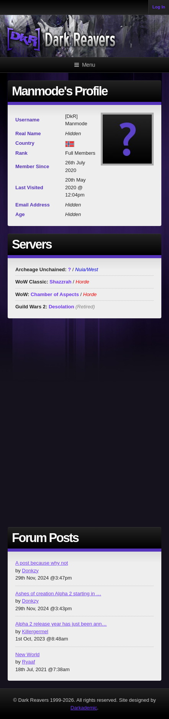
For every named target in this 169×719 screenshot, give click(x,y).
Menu (84, 65)
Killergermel (35, 631)
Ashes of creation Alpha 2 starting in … (58, 593)
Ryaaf (28, 662)
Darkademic (84, 708)
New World (27, 654)
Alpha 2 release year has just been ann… (61, 624)
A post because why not (41, 563)
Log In (159, 7)
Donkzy (30, 570)
